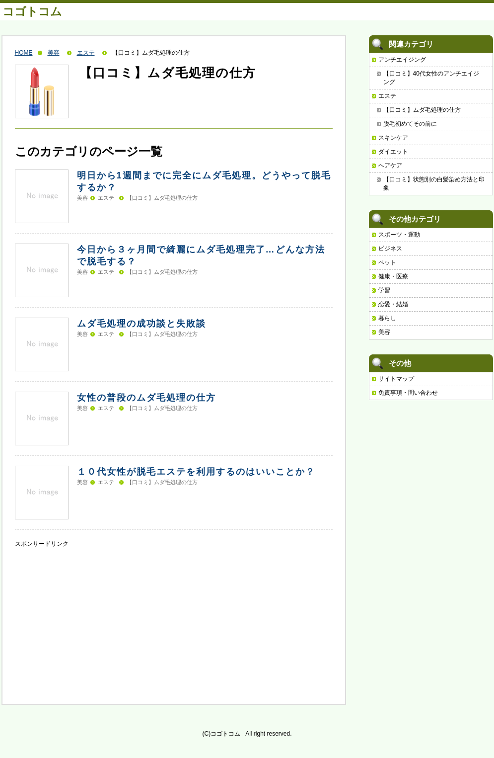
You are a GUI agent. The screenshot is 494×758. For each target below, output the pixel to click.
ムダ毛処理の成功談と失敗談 (141, 324)
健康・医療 (393, 276)
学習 (384, 290)
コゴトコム (32, 11)
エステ (86, 52)
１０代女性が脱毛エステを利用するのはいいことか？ (196, 472)
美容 (54, 52)
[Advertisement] (89, 610)
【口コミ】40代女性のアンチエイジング (431, 77)
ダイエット (393, 151)
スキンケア (393, 137)
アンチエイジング (402, 59)
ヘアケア (390, 165)
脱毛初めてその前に (410, 123)
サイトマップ (396, 378)
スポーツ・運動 (399, 234)
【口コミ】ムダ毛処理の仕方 (162, 198)
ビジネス (390, 248)
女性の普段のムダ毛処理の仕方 (146, 398)
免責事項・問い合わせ (408, 392)
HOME (24, 52)
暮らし (387, 318)
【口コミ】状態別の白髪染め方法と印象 (434, 183)
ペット (387, 262)
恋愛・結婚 (393, 304)
